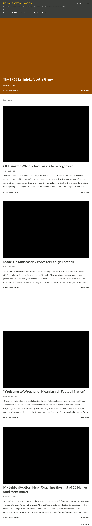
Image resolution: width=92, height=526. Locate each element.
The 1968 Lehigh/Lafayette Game (28, 79)
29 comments (14, 518)
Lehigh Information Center (20, 13)
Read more (85, 90)
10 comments (14, 192)
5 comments (13, 90)
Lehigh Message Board (39, 13)
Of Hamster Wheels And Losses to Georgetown (38, 166)
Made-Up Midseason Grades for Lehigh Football (38, 262)
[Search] (79, 3)
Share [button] (5, 90)
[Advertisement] (46, 310)
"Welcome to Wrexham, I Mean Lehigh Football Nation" (44, 391)
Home (5, 13)
